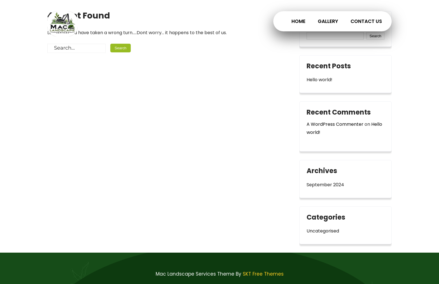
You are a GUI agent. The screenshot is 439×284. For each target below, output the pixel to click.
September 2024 (325, 184)
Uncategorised (323, 231)
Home (298, 21)
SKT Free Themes (263, 274)
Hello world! (319, 79)
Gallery (328, 21)
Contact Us (366, 21)
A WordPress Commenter (335, 124)
